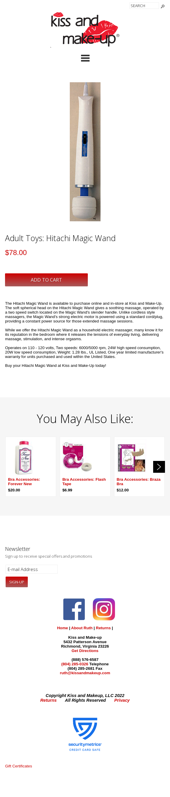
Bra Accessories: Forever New (24, 481)
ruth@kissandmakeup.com (85, 673)
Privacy (122, 700)
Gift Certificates (18, 766)
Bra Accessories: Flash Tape (84, 481)
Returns (103, 628)
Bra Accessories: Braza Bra (139, 481)
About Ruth (82, 628)
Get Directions (85, 650)
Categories (85, 57)
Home (62, 628)
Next (159, 467)
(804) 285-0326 (74, 664)
